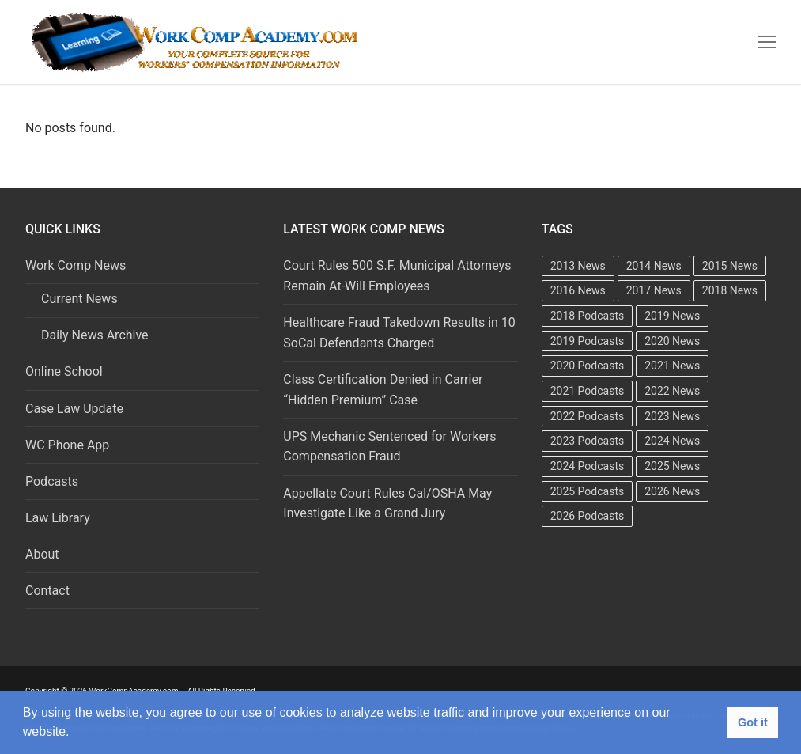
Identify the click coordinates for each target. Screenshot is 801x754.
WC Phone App (67, 445)
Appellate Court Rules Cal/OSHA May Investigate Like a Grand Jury (387, 503)
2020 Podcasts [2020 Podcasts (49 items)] (587, 365)
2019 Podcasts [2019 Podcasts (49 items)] (587, 341)
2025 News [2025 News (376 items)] (672, 466)
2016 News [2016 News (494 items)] (578, 290)
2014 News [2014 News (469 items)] (654, 266)
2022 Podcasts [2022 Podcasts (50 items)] (587, 416)
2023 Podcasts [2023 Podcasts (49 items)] (587, 440)
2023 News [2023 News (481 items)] (672, 416)
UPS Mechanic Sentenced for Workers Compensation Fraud (389, 446)
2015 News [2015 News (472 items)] (730, 266)
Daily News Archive (95, 335)
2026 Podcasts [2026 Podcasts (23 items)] (587, 516)
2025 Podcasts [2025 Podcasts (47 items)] (587, 491)
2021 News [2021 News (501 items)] (672, 365)
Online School (64, 371)
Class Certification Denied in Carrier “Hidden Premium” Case (382, 389)
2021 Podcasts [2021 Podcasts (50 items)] (587, 391)
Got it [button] (753, 722)
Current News (79, 298)
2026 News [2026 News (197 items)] (672, 491)
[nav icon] (767, 42)
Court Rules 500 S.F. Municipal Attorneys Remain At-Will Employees (397, 276)
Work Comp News (77, 265)
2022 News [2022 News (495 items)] (672, 391)
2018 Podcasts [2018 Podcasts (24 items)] (587, 315)
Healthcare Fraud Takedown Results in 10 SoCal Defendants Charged (399, 332)
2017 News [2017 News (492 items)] (654, 290)
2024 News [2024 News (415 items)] (672, 440)
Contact (47, 590)
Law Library (57, 517)
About (42, 554)
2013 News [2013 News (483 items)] (578, 266)
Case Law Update (74, 408)
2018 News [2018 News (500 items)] (730, 290)
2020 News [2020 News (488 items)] (672, 341)
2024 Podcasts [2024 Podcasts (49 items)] (587, 466)
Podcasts (51, 481)
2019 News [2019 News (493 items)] (672, 315)
